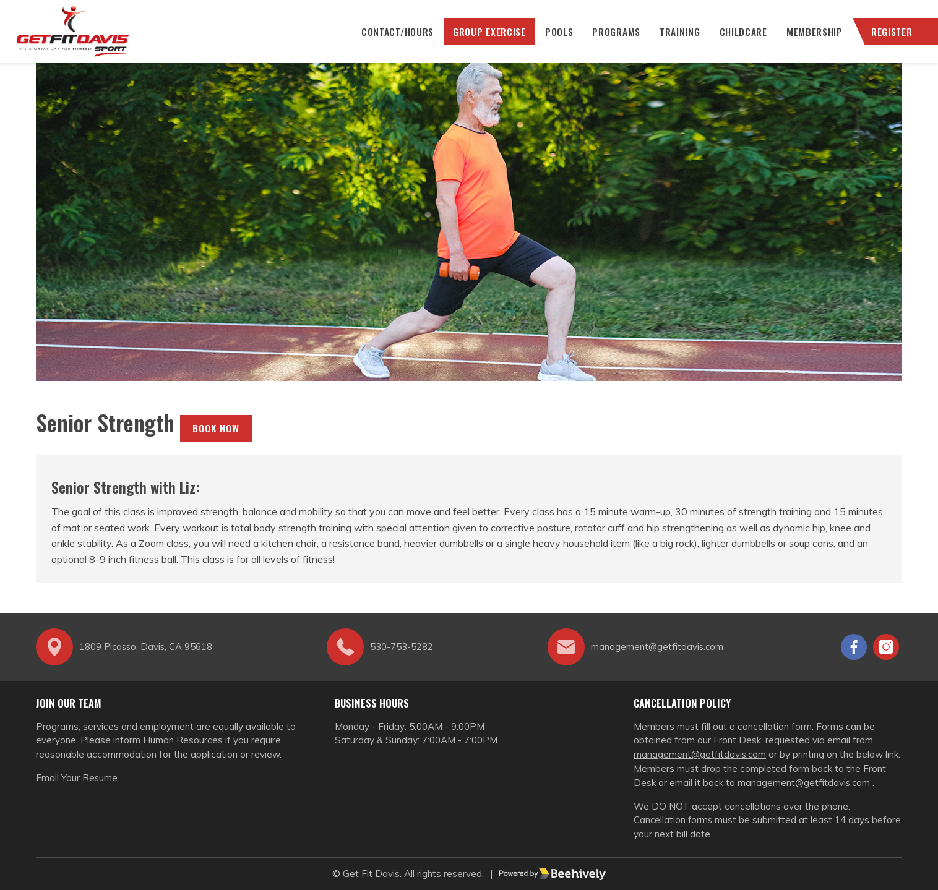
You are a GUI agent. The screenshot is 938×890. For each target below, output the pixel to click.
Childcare (740, 37)
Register (889, 37)
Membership (811, 37)
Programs (612, 37)
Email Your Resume (77, 778)
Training (676, 37)
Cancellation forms (674, 820)
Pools (554, 37)
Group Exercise (485, 37)
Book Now (216, 439)
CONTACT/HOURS (391, 37)
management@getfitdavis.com (701, 754)
